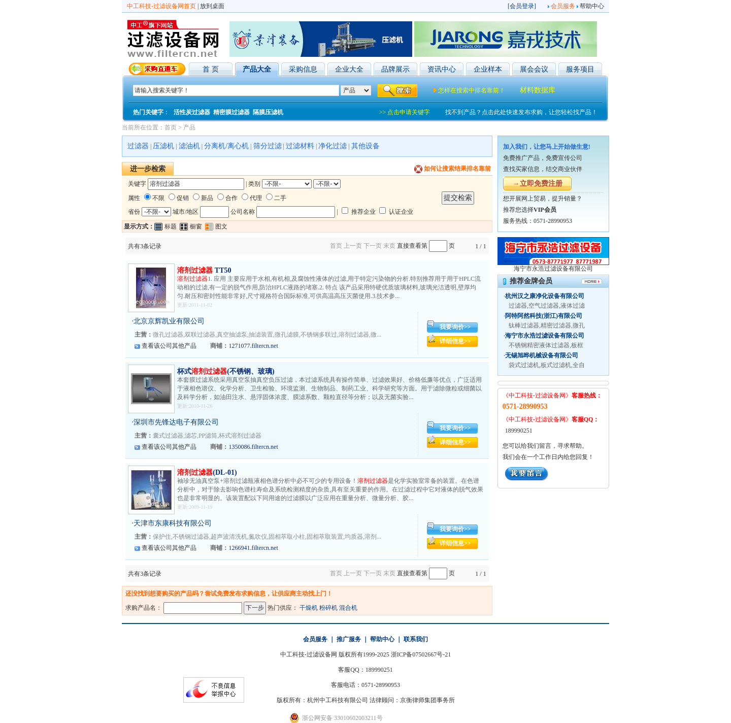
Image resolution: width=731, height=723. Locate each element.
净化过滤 (332, 146)
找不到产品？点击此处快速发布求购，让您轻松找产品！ (521, 112)
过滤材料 (300, 146)
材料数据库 (537, 90)
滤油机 (189, 146)
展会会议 (534, 69)
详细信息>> (455, 341)
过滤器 (138, 146)
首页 (170, 127)
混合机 (348, 607)
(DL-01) (207, 472)
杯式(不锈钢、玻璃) (225, 371)
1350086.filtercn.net (253, 446)
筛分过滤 (267, 146)
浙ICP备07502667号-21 (421, 654)
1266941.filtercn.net (253, 547)
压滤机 (163, 146)
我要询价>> (455, 327)
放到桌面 (212, 6)
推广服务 (349, 639)
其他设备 (365, 146)
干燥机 (309, 607)
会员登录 (522, 6)
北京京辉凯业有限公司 (169, 321)
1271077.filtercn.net (253, 345)
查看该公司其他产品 (169, 345)
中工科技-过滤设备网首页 (161, 6)
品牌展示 (395, 69)
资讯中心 (441, 69)
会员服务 (563, 6)
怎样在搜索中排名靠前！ (471, 90)
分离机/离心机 (226, 146)
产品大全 (257, 69)
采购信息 (303, 69)
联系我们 (416, 639)
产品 (189, 127)
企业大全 (349, 69)
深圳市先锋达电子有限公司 (176, 422)
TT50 (204, 270)
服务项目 (580, 69)
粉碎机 (328, 607)
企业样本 (488, 69)
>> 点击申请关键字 (404, 112)
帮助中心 (592, 6)
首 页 (211, 69)
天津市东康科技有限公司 (173, 523)
